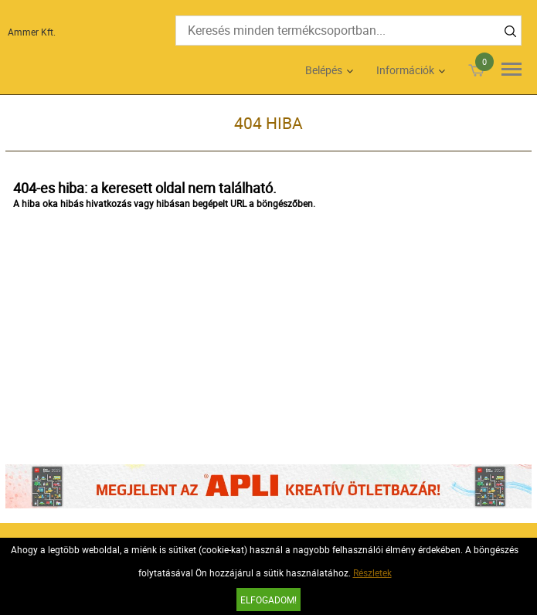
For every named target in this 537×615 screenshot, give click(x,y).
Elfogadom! (268, 599)
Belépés (323, 70)
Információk (405, 70)
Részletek (372, 572)
